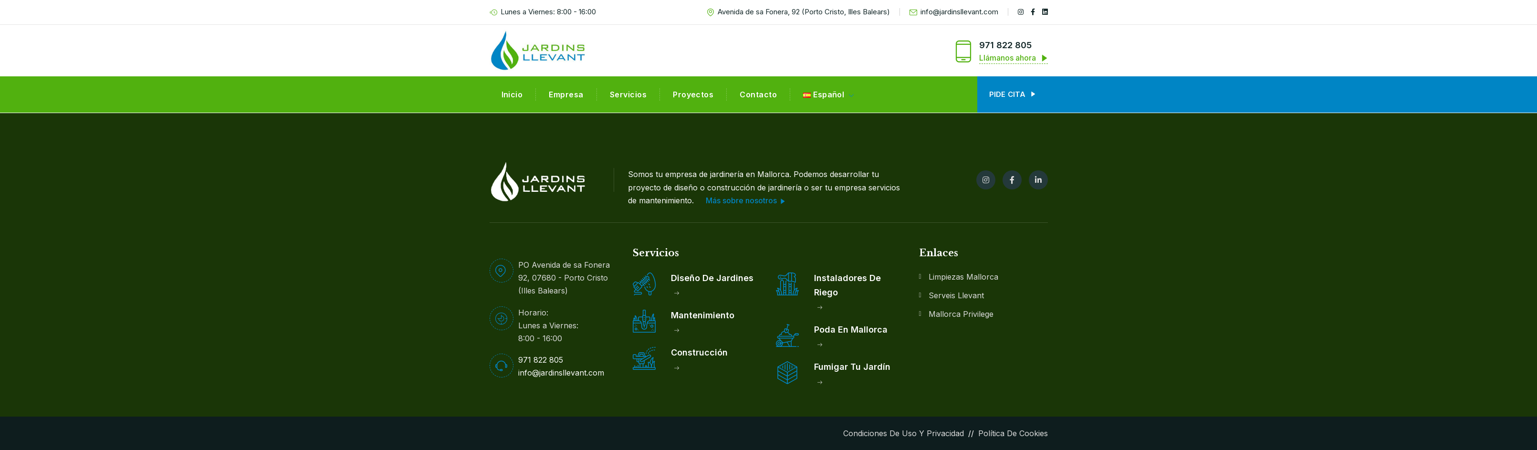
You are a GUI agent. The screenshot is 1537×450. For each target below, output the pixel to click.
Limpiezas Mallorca (963, 277)
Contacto (758, 94)
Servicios (628, 94)
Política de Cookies (1013, 433)
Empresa (566, 94)
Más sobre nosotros (745, 201)
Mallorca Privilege (961, 314)
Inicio (512, 94)
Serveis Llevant (956, 295)
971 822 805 (1005, 45)
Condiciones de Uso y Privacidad (903, 433)
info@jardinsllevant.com (954, 12)
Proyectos (693, 94)
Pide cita (1012, 94)
